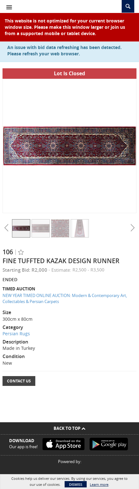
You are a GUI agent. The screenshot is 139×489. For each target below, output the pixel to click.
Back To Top (69, 428)
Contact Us (19, 381)
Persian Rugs (16, 334)
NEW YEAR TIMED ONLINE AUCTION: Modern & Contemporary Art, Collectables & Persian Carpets (65, 298)
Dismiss (75, 484)
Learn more (99, 484)
